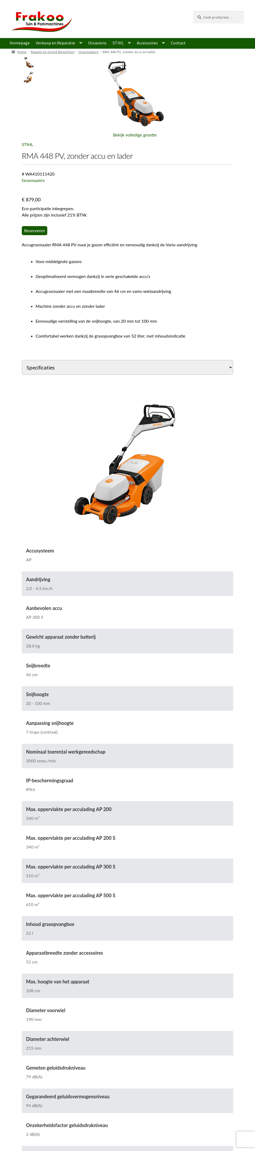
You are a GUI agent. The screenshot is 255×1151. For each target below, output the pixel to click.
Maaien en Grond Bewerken (52, 51)
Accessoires (147, 42)
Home (22, 51)
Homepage (20, 42)
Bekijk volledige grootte (135, 134)
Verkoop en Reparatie (55, 42)
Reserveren (34, 230)
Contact (178, 42)
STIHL (118, 42)
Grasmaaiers (88, 51)
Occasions (97, 42)
